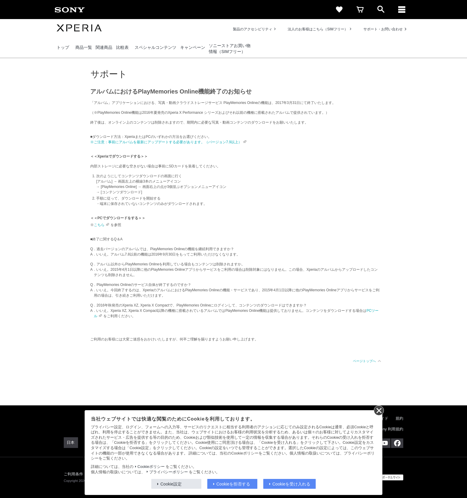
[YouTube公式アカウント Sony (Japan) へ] (384, 443)
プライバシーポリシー (168, 472)
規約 (399, 418)
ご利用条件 (73, 474)
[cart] (360, 9)
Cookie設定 (171, 484)
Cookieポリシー (151, 467)
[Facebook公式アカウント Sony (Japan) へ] (397, 443)
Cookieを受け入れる (292, 484)
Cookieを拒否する (233, 484)
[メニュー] (401, 9)
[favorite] (339, 9)
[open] (381, 9)
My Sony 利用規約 (387, 429)
